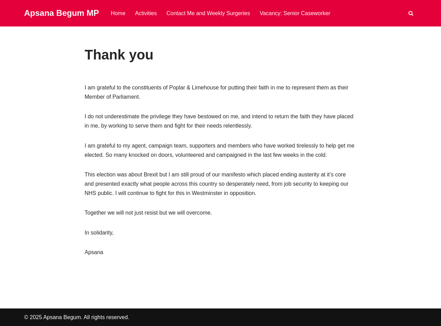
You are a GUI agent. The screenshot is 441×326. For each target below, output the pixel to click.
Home (118, 13)
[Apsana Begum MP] (61, 13)
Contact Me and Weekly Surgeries (208, 13)
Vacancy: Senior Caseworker (295, 13)
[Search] (410, 13)
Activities (146, 13)
